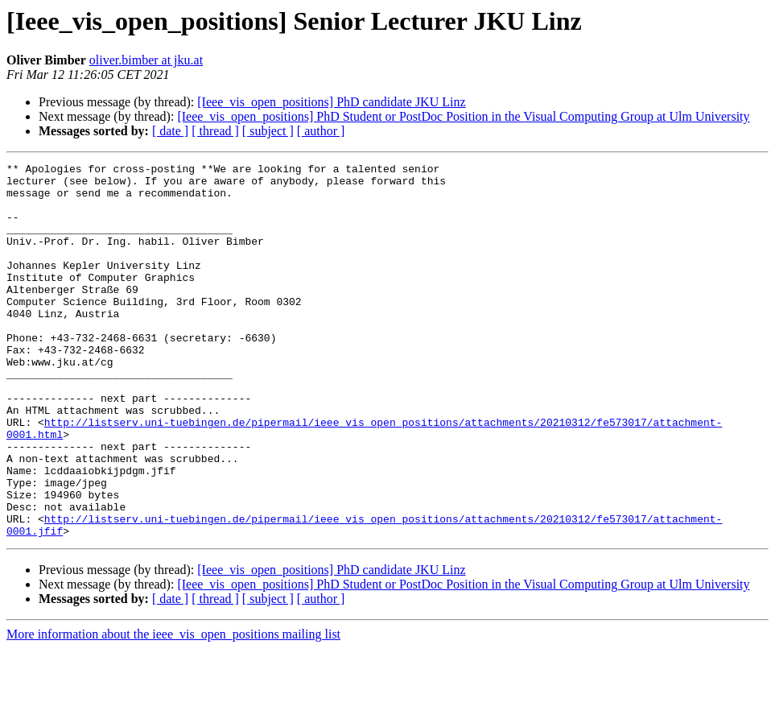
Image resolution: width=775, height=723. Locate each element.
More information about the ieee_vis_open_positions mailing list (173, 709)
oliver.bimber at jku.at (146, 60)
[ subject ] (268, 131)
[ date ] (170, 131)
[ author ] (321, 131)
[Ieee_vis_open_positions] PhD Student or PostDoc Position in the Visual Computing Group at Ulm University (463, 116)
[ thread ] (215, 131)
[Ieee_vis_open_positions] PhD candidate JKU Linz (331, 102)
